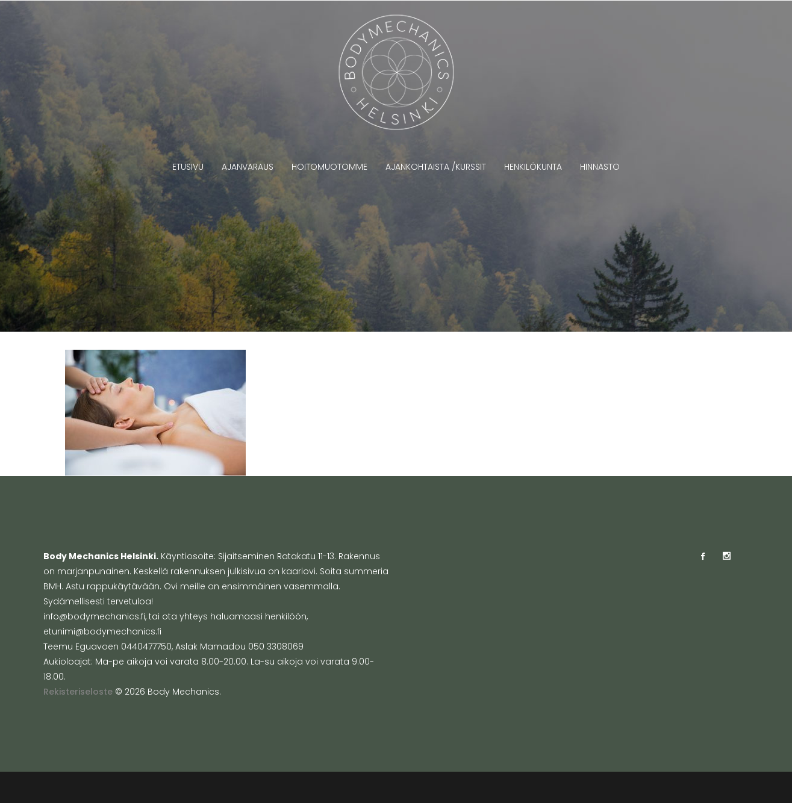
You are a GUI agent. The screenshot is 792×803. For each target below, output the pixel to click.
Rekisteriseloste (78, 692)
